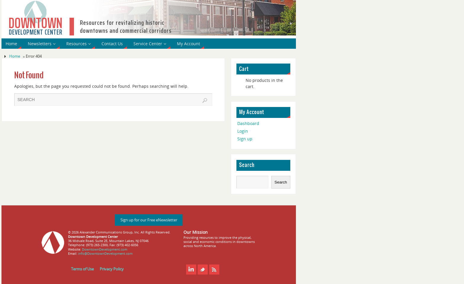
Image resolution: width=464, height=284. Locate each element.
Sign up (244, 139)
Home (14, 56)
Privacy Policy (112, 269)
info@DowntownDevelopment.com (105, 253)
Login (242, 131)
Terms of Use (82, 269)
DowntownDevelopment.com (104, 249)
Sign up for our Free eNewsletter (148, 220)
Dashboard (248, 123)
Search (246, 165)
